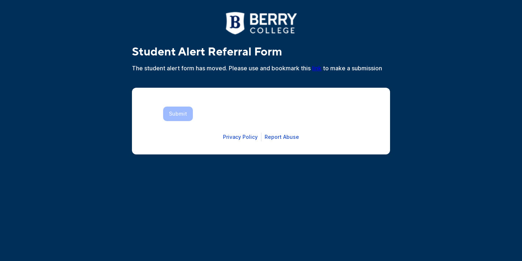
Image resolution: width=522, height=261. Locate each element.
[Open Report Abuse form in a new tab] (281, 137)
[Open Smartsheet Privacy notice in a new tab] (240, 137)
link (317, 68)
